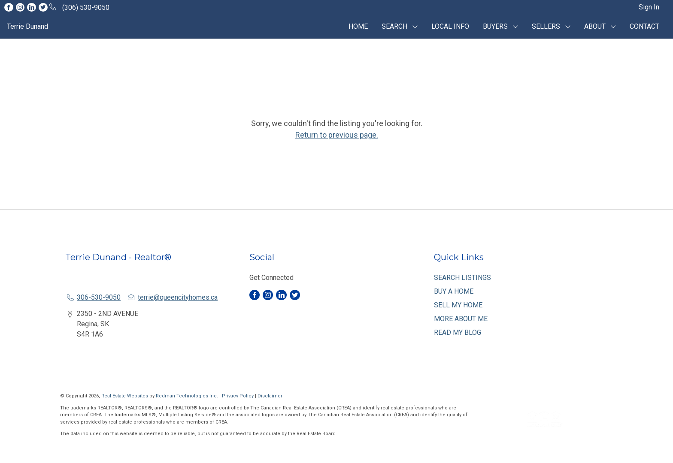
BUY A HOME (453, 291)
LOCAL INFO (450, 26)
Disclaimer (270, 396)
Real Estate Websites (125, 396)
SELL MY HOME (458, 305)
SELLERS (546, 26)
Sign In (649, 7)
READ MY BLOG (457, 332)
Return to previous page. (336, 134)
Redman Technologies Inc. (187, 396)
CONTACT (644, 26)
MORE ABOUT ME (461, 319)
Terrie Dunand (27, 26)
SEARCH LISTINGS (462, 278)
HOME (358, 26)
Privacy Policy (238, 396)
